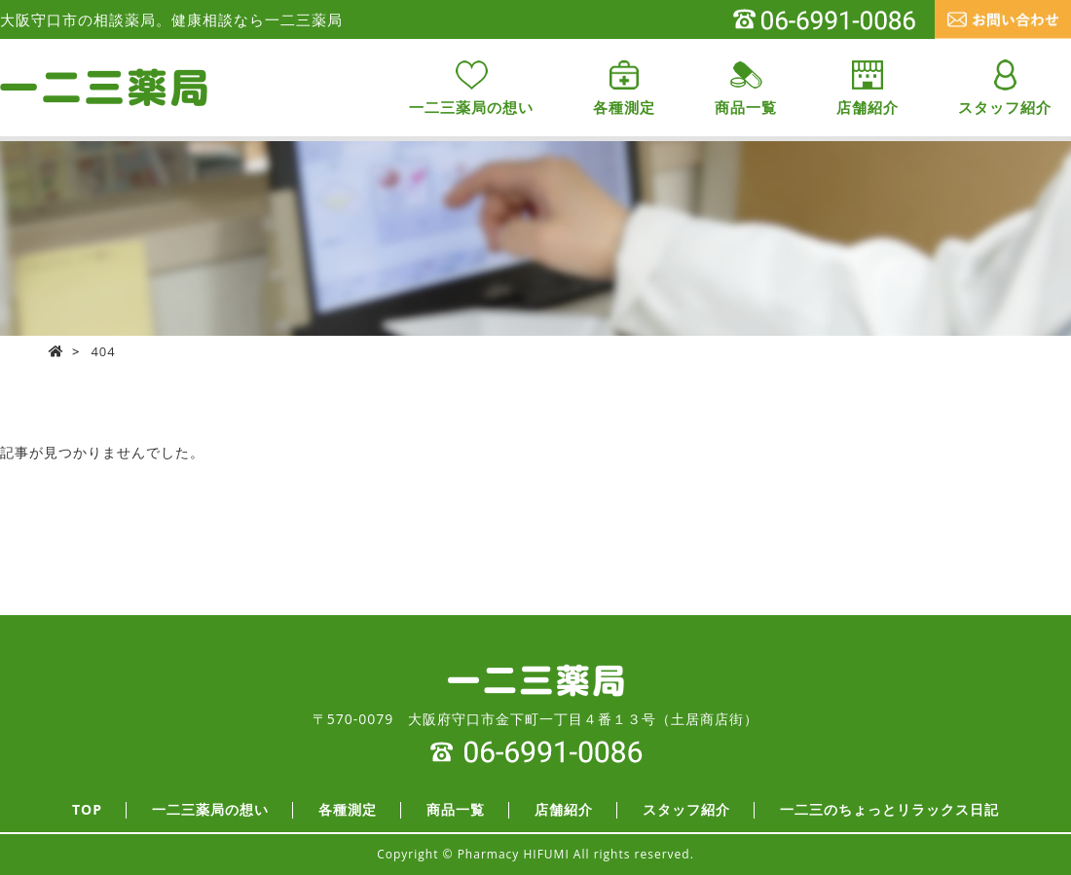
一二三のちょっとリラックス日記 (889, 810)
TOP (87, 810)
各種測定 (347, 810)
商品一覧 (455, 810)
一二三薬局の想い (210, 810)
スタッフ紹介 (686, 810)
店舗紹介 (564, 810)
